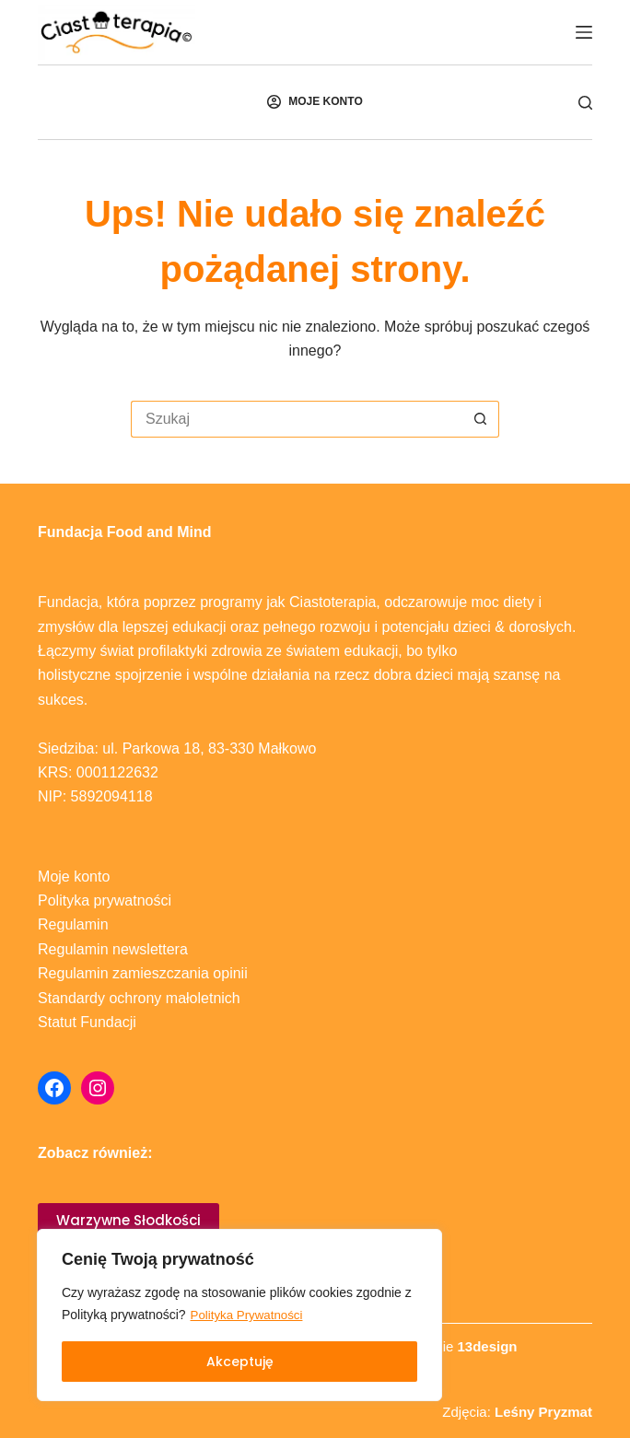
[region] (239, 1315)
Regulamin (73, 924)
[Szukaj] (585, 103)
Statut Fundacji (87, 1022)
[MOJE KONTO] (314, 102)
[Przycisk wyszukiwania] (480, 419)
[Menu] (584, 32)
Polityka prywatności (104, 900)
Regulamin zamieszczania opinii (143, 973)
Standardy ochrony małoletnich (139, 998)
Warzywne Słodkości (128, 1220)
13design (487, 1346)
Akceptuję (240, 1361)
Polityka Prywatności (250, 1315)
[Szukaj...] (296, 419)
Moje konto (74, 876)
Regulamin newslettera (113, 949)
